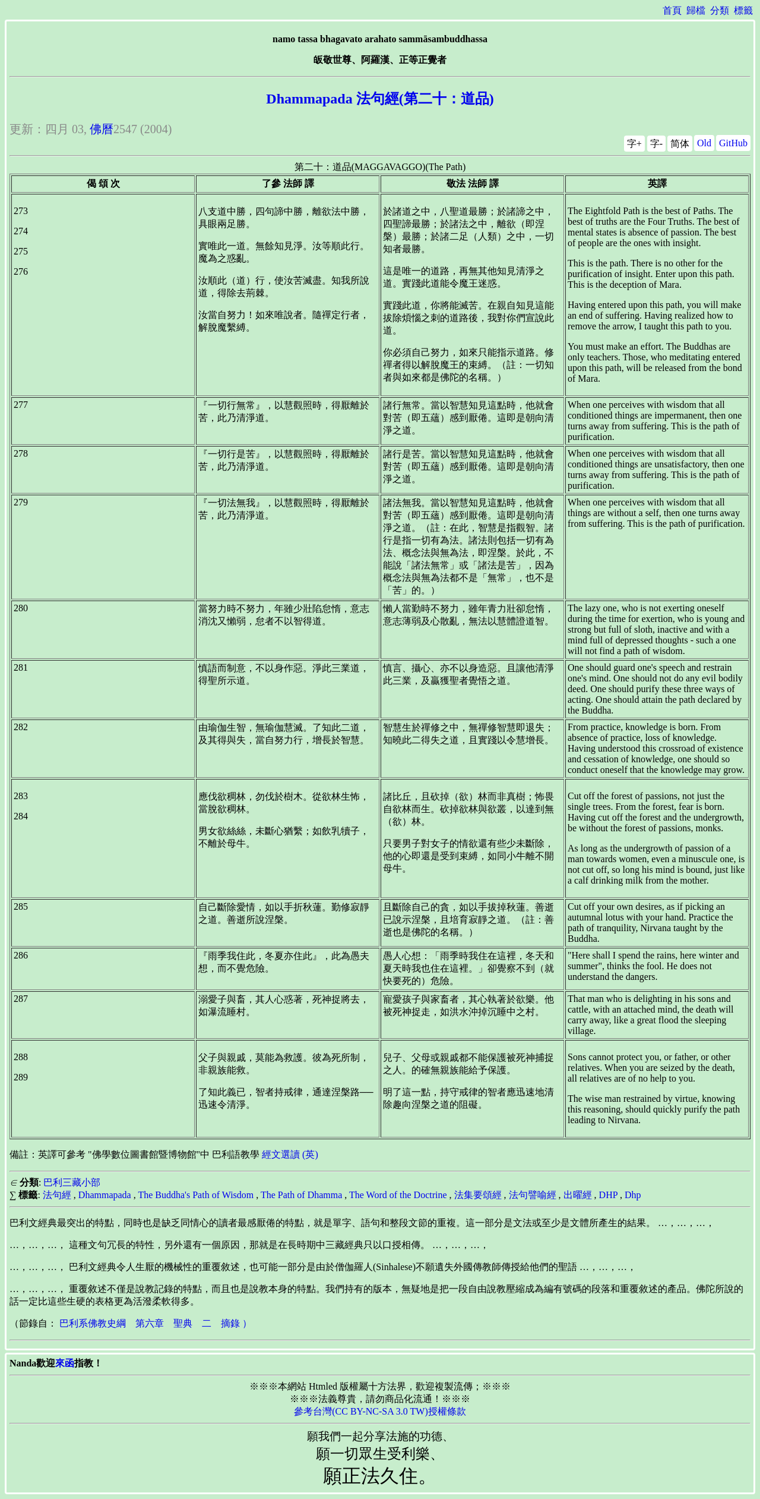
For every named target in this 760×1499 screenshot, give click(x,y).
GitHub (733, 143)
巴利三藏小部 (71, 1182)
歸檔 (695, 10)
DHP (608, 1195)
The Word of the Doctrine (398, 1195)
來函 (64, 1363)
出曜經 (577, 1195)
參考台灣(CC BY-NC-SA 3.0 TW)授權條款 (380, 1411)
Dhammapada (104, 1195)
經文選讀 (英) (290, 1154)
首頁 (672, 10)
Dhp (633, 1195)
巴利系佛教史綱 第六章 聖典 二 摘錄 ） (155, 1323)
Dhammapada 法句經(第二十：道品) (379, 98)
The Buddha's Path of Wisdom (196, 1195)
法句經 (57, 1195)
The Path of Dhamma (301, 1195)
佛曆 (101, 129)
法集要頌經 (478, 1195)
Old (704, 143)
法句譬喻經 (532, 1195)
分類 (719, 10)
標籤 (743, 10)
